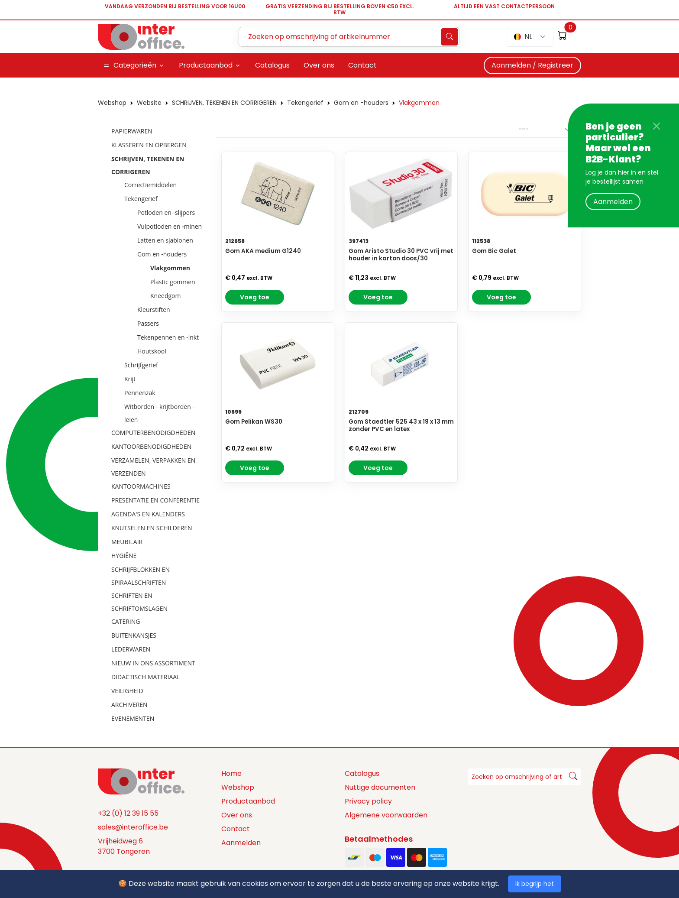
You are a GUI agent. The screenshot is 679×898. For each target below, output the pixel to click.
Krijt (130, 379)
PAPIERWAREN (131, 131)
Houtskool (151, 351)
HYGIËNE (123, 555)
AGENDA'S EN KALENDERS (148, 514)
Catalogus (362, 773)
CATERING (125, 621)
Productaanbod (248, 801)
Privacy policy (368, 801)
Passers (148, 323)
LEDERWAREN (130, 649)
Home (231, 773)
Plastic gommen (172, 282)
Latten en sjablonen (165, 240)
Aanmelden (613, 202)
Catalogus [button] (272, 65)
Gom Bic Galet (494, 251)
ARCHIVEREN (129, 704)
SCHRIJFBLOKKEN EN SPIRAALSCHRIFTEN (140, 576)
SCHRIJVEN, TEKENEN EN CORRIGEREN (224, 102)
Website (149, 102)
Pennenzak (139, 393)
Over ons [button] (319, 65)
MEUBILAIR (126, 542)
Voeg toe (254, 297)
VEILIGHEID (127, 691)
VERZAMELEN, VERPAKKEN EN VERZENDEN (153, 466)
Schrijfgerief (141, 365)
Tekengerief (305, 102)
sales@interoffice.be (133, 827)
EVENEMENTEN (132, 718)
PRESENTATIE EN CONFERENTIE (155, 500)
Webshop (112, 102)
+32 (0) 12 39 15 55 (128, 813)
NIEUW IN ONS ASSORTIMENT (153, 663)
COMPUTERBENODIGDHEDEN (153, 432)
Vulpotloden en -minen (169, 226)
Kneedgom (165, 296)
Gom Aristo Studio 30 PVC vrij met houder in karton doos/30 (401, 255)
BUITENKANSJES (133, 635)
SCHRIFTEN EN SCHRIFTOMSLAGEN (139, 602)
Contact (235, 829)
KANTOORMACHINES (141, 486)
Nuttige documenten (380, 787)
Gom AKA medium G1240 (263, 251)
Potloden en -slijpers (166, 212)
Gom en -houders (361, 102)
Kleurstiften (153, 309)
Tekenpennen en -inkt (168, 337)
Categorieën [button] (129, 65)
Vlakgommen (419, 102)
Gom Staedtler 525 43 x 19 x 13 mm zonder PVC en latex (401, 425)
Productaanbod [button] (206, 65)
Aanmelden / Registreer (532, 65)
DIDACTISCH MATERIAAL (145, 677)
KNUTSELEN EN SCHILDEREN (151, 528)
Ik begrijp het (534, 883)
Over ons (236, 815)
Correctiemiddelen (150, 185)
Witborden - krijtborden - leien (159, 413)
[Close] (656, 126)
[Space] (141, 781)
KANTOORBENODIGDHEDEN (151, 446)
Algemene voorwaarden (386, 815)
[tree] (154, 425)
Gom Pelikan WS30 (253, 422)
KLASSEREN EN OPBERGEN (149, 145)
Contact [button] (362, 65)
